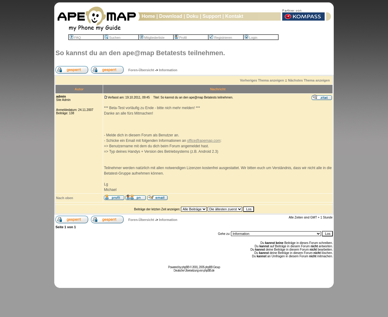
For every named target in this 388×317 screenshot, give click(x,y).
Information (168, 70)
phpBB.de (208, 270)
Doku (192, 16)
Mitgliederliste (152, 37)
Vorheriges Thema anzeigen (262, 80)
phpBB (185, 267)
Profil (181, 37)
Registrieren (220, 37)
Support (211, 16)
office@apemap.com (203, 140)
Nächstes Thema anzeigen (309, 80)
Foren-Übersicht (141, 70)
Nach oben (64, 198)
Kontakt (234, 16)
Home (148, 16)
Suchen (112, 37)
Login (251, 37)
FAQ (75, 37)
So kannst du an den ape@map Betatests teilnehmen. (140, 53)
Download (170, 16)
